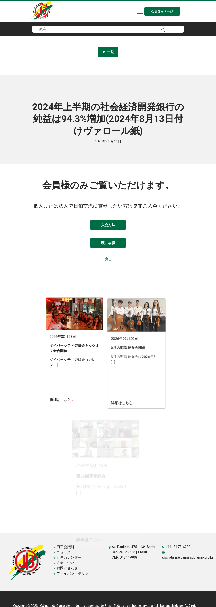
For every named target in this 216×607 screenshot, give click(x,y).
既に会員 (108, 243)
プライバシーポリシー (73, 573)
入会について (66, 563)
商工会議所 (64, 547)
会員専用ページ (162, 11)
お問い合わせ (66, 568)
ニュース (62, 552)
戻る (108, 259)
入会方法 (108, 225)
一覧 (108, 52)
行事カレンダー (67, 557)
